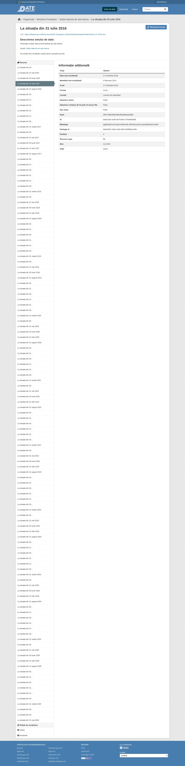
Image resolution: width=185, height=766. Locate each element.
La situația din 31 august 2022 (29, 472)
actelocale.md (22, 761)
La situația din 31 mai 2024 (28, 585)
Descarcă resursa (156, 27)
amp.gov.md (53, 758)
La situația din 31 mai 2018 (28, 202)
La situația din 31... (25, 100)
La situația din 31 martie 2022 (29, 445)
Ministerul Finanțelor (47, 19)
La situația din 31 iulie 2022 (28, 467)
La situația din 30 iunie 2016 (28, 78)
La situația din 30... (25, 67)
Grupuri (135, 9)
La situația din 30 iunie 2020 (28, 332)
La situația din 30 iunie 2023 (28, 526)
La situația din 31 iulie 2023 (28, 531)
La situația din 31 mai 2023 (28, 521)
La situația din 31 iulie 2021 (28, 402)
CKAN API (85, 751)
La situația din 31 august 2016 (29, 89)
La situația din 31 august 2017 (29, 154)
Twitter (21, 730)
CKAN (124, 747)
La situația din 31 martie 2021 (29, 380)
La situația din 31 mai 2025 (28, 650)
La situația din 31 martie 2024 (29, 574)
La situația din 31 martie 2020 (29, 316)
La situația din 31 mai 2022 (28, 456)
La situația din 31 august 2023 (29, 537)
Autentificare (162, 2)
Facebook (22, 735)
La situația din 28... (25, 121)
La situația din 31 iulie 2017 (28, 148)
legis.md (51, 751)
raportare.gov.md (55, 748)
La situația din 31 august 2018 (29, 218)
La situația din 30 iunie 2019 (28, 272)
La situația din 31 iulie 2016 (105, 19)
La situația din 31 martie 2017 (29, 127)
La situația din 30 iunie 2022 (28, 461)
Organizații (123, 9)
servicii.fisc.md (54, 755)
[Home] (19, 19)
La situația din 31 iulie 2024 (28, 596)
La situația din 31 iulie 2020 (28, 337)
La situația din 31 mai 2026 (28, 720)
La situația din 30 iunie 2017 (28, 143)
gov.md (20, 748)
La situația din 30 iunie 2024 (28, 591)
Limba (122, 752)
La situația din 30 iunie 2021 (28, 396)
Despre (85, 745)
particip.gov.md (23, 758)
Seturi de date (109, 9)
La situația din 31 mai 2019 (28, 267)
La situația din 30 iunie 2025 (28, 655)
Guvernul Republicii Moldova (31, 2)
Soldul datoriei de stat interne (74, 19)
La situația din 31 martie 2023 (29, 510)
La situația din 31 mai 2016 (28, 73)
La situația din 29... (25, 310)
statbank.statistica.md (57, 761)
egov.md (20, 751)
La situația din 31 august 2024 (29, 601)
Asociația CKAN (87, 755)
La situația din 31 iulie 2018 (28, 213)
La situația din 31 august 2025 (29, 666)
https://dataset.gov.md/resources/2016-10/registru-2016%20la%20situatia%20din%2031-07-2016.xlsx (65, 34)
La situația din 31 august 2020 (29, 343)
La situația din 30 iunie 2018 (28, 208)
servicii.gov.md (23, 755)
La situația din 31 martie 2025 (29, 639)
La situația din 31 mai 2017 (28, 138)
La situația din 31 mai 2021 (28, 391)
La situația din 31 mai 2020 (28, 326)
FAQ (83, 748)
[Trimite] (165, 9)
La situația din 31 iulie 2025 (28, 661)
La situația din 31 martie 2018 (29, 191)
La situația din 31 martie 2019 (29, 256)
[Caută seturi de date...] (155, 9)
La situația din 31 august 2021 (29, 407)
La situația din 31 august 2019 (29, 278)
